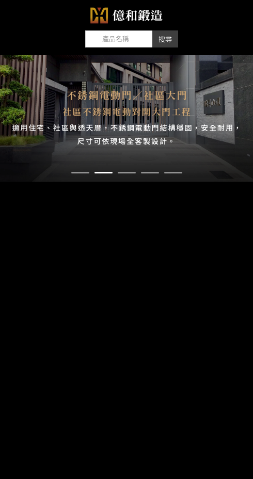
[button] (80, 172)
